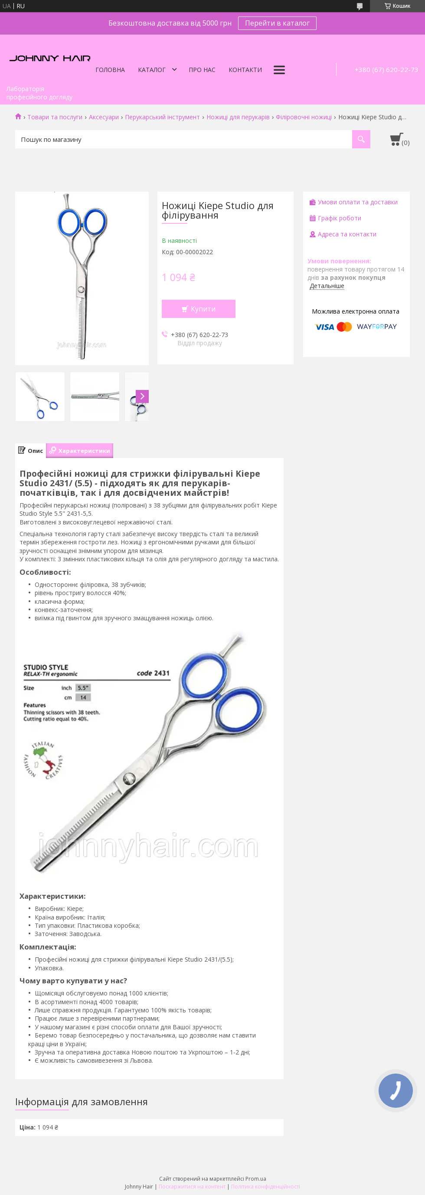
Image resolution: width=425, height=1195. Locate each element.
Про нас (202, 69)
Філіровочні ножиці (304, 117)
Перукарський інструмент (162, 117)
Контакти (245, 69)
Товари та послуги (54, 117)
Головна (110, 69)
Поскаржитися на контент (192, 1186)
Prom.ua (255, 1178)
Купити (203, 309)
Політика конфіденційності (265, 1186)
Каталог (152, 69)
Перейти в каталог (277, 23)
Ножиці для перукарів (238, 117)
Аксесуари (104, 117)
